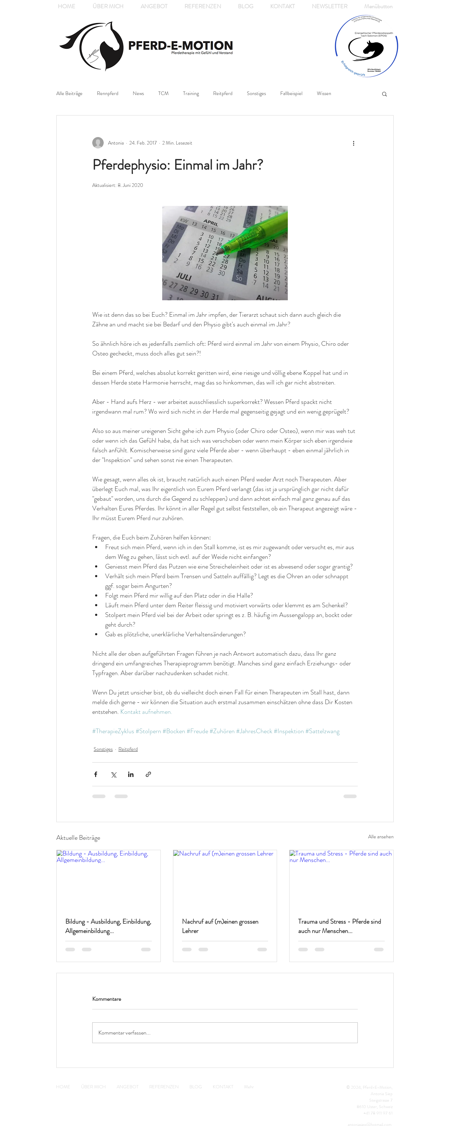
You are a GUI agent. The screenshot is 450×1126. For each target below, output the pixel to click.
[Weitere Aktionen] (353, 142)
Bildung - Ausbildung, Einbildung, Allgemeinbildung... (108, 926)
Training (191, 93)
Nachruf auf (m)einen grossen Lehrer (220, 926)
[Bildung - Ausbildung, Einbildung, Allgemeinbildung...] (108, 879)
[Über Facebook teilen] (95, 774)
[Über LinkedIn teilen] (130, 774)
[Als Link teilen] (148, 774)
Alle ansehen (381, 836)
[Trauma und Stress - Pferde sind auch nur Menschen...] (341, 879)
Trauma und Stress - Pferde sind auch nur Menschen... (339, 926)
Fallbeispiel (291, 93)
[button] (384, 93)
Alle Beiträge (69, 93)
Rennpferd (107, 93)
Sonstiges (256, 93)
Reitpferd (223, 93)
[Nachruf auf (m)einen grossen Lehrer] (225, 879)
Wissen (324, 93)
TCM (163, 93)
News (138, 93)
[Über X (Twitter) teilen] (113, 774)
